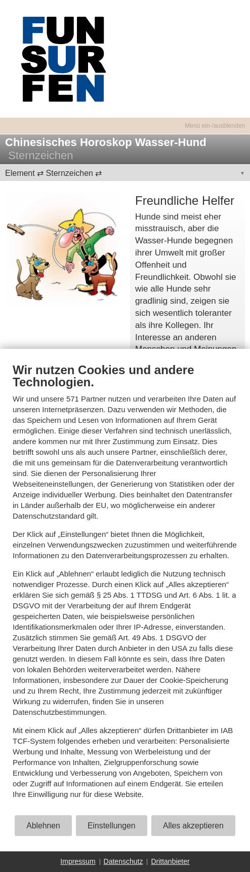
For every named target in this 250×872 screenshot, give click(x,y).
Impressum (77, 861)
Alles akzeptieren (193, 825)
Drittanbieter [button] (170, 861)
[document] (125, 588)
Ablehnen (43, 825)
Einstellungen (112, 825)
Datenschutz (123, 861)
